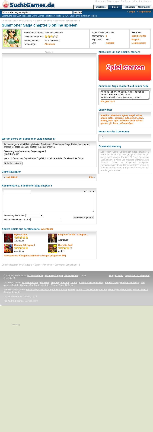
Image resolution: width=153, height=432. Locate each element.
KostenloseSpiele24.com (38, 289)
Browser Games (35, 275)
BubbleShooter (124, 289)
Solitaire (64, 282)
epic (111, 120)
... (125, 123)
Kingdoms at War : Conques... (73, 234)
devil (140, 118)
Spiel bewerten (139, 36)
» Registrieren (144, 12)
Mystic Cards (20, 234)
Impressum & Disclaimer (137, 275)
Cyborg (24, 285)
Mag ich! (136, 39)
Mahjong (112, 289)
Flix (91, 177)
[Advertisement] (38, 93)
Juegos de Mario (12, 292)
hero (115, 123)
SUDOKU (44, 282)
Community (144, 7)
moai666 (110, 43)
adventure (116, 115)
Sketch (14, 285)
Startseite (101, 7)
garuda (104, 123)
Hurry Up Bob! (65, 245)
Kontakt (119, 275)
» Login (131, 12)
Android (55, 282)
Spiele (115, 7)
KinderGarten (112, 282)
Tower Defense (140, 289)
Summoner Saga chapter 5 (67, 20)
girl (110, 123)
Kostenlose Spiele (54, 275)
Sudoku (71, 289)
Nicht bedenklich (52, 40)
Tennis (74, 282)
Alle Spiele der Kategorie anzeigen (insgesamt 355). (35, 255)
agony (125, 115)
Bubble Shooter (30, 282)
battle (110, 118)
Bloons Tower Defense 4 (91, 282)
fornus (139, 120)
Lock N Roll (11, 177)
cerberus (119, 118)
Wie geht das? (108, 101)
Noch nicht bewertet (53, 32)
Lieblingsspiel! (139, 43)
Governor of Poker (129, 282)
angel (132, 115)
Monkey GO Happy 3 (24, 245)
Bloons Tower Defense (62, 285)
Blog (111, 275)
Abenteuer (47, 20)
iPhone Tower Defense (87, 289)
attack (104, 118)
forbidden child (127, 120)
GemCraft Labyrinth (39, 285)
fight (116, 120)
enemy (104, 120)
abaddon (105, 115)
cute (127, 118)
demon (133, 118)
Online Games (71, 275)
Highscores (129, 7)
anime (139, 115)
